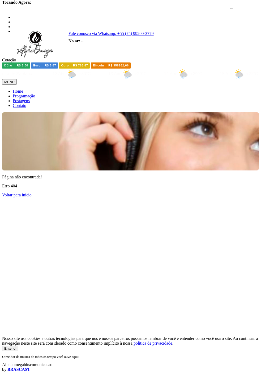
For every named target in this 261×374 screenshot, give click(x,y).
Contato (19, 105)
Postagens (21, 100)
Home (18, 91)
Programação (24, 96)
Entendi (10, 348)
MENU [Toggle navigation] (9, 82)
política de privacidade (153, 343)
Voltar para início (17, 195)
